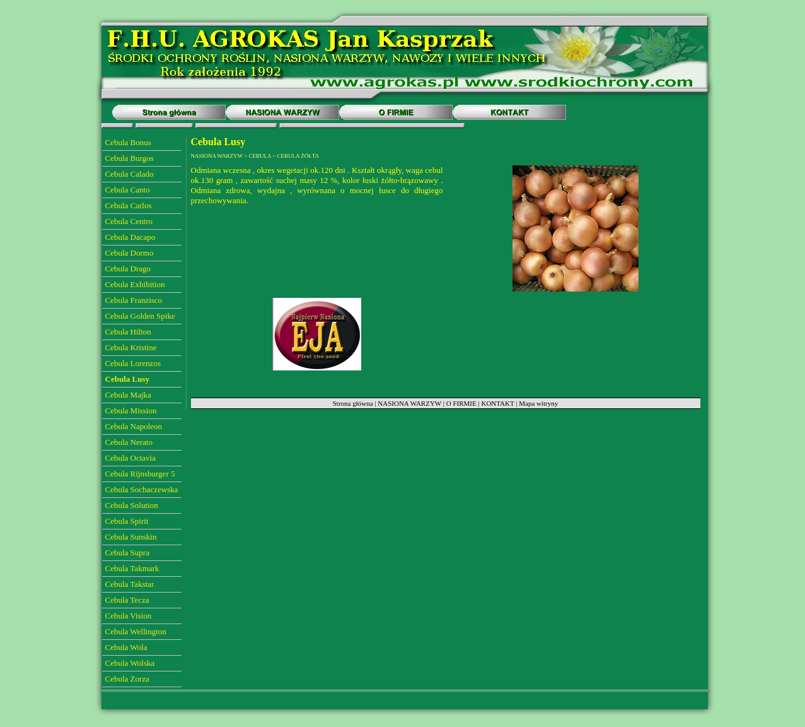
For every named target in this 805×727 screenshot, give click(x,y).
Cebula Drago (128, 268)
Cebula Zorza (127, 678)
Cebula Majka (128, 394)
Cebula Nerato (129, 442)
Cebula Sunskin (131, 536)
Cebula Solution (131, 505)
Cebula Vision (128, 615)
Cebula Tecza (127, 600)
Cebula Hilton (128, 331)
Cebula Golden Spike (140, 316)
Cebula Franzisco (134, 300)
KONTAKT (497, 403)
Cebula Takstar (129, 584)
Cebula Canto (127, 189)
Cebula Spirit (127, 521)
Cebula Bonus (128, 142)
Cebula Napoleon (134, 426)
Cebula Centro (129, 221)
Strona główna (353, 403)
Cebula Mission (131, 410)
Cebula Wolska (130, 663)
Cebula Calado (129, 174)
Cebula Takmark (132, 568)
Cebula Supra (127, 552)
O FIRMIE (461, 403)
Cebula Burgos (129, 158)
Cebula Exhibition (135, 284)
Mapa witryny (538, 403)
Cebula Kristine (131, 347)
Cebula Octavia (130, 458)
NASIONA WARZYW (409, 403)
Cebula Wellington (135, 631)
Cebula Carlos (128, 205)
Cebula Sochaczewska (141, 489)
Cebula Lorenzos (133, 363)
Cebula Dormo (129, 252)
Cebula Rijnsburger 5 (140, 473)
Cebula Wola (126, 647)
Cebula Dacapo (130, 237)
